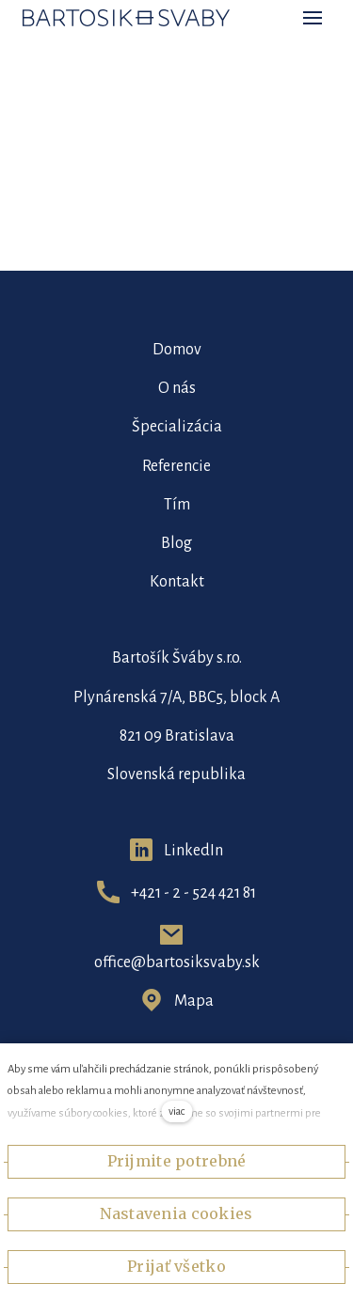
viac (176, 1111)
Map (189, 1001)
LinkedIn (193, 850)
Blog (176, 543)
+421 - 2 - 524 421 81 (193, 892)
